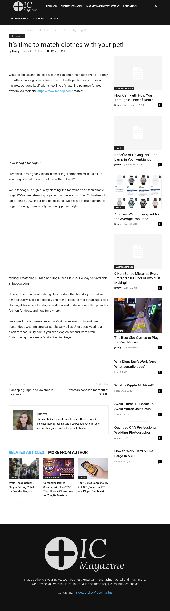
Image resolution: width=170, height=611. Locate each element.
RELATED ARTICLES (26, 452)
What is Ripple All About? (134, 385)
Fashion (38, 18)
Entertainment (20, 18)
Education (130, 6)
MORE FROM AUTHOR (68, 452)
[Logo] (26, 6)
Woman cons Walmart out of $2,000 (89, 392)
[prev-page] (11, 503)
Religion (51, 6)
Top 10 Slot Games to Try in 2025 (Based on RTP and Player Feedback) (93, 487)
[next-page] (17, 503)
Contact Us (54, 18)
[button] (157, 6)
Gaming (119, 330)
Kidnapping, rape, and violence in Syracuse (31, 392)
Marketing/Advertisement (103, 6)
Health (119, 148)
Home (12, 30)
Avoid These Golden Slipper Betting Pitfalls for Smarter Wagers (22, 487)
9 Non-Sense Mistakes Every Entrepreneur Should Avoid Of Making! (137, 278)
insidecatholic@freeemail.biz (93, 592)
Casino (13, 477)
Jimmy (15, 51)
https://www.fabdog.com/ (55, 91)
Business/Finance (72, 6)
